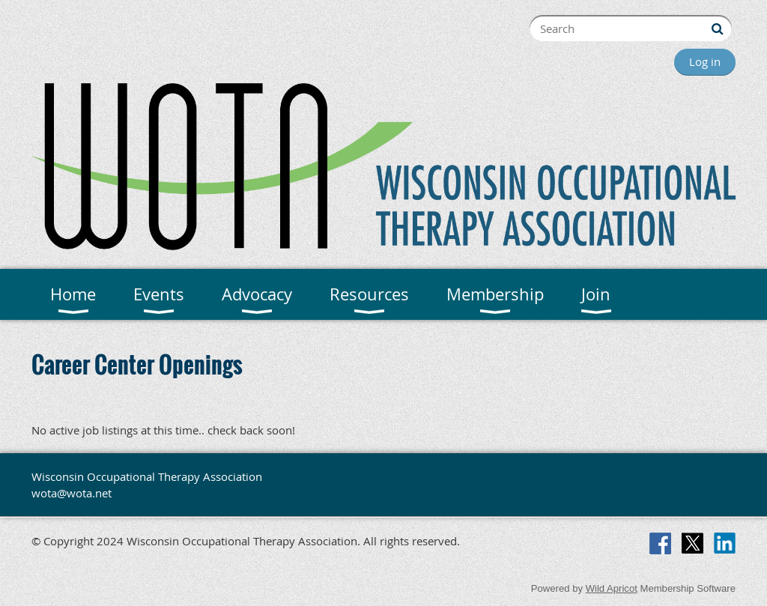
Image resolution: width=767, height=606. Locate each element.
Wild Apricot (611, 588)
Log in (705, 61)
